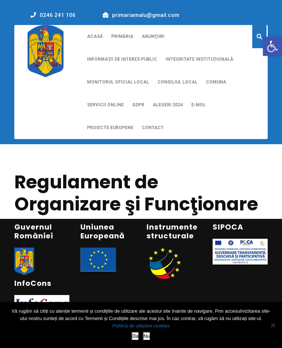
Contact (153, 127)
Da (135, 336)
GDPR (138, 104)
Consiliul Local (178, 82)
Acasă (95, 36)
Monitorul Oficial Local (118, 82)
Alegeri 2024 (168, 104)
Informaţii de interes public (122, 59)
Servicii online (105, 104)
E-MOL (198, 104)
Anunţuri (153, 36)
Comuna (216, 82)
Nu (147, 336)
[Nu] (272, 325)
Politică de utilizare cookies (141, 326)
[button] (272, 46)
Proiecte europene (110, 127)
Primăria (122, 36)
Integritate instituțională (199, 59)
